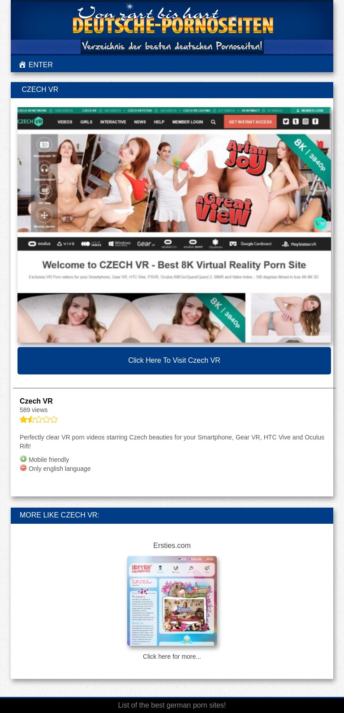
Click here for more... (172, 656)
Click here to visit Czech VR (174, 360)
